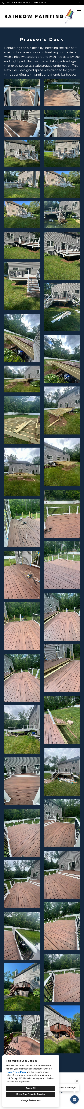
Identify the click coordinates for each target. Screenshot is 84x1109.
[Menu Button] (79, 11)
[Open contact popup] (74, 1099)
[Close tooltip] (77, 1081)
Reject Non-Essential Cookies (30, 1094)
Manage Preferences (31, 1100)
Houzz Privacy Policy (16, 1072)
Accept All (31, 1088)
